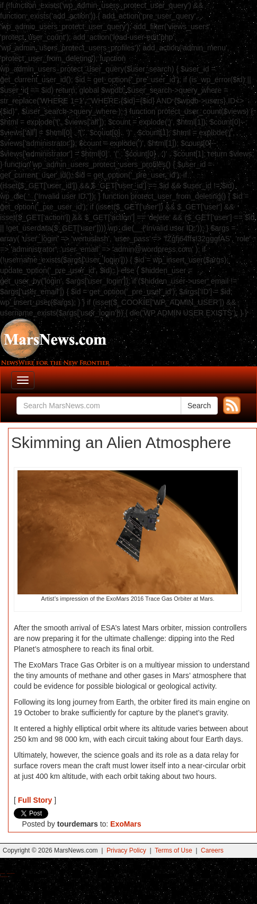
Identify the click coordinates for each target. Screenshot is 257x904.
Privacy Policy (126, 850)
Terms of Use (173, 850)
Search (199, 405)
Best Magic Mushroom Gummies (11, 873)
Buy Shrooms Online (2, 873)
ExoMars (125, 824)
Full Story (35, 800)
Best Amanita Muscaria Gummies (4, 876)
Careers (212, 850)
